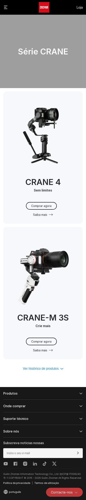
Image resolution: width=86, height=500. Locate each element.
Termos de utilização (46, 483)
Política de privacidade (16, 483)
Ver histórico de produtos (43, 368)
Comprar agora (41, 206)
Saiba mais (43, 214)
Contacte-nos (64, 492)
